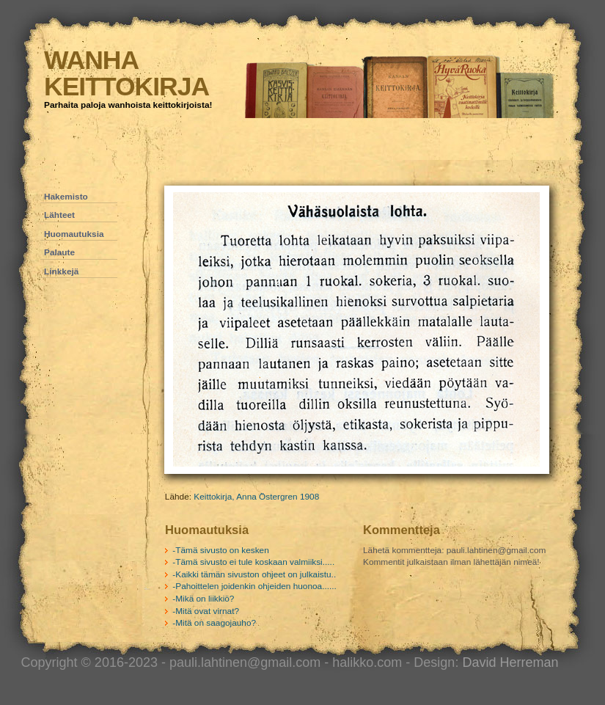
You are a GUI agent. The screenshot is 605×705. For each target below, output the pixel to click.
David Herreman (510, 662)
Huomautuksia (74, 234)
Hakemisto (66, 196)
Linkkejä (61, 271)
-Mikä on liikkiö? (203, 598)
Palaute (59, 252)
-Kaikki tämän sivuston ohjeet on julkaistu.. (254, 574)
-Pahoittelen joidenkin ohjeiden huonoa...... (254, 586)
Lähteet (59, 215)
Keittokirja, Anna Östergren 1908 (256, 497)
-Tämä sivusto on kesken (220, 550)
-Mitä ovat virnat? (205, 611)
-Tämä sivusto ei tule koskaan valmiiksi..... (253, 562)
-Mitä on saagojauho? (214, 623)
